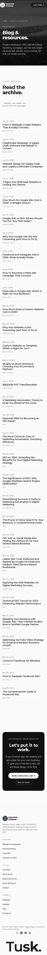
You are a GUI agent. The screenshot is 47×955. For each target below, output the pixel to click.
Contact (6, 888)
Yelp (4, 909)
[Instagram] (17, 933)
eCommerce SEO (9, 858)
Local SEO (7, 853)
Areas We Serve (9, 883)
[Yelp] (30, 933)
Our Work (6, 870)
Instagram (6, 900)
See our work (23, 785)
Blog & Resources (10, 879)
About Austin (8, 874)
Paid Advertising (9, 849)
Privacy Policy (30, 927)
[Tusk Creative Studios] (7, 4)
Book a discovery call (23, 778)
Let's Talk (38, 5)
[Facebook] (26, 933)
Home (5, 21)
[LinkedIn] (21, 933)
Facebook (7, 913)
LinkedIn (6, 904)
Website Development (12, 844)
